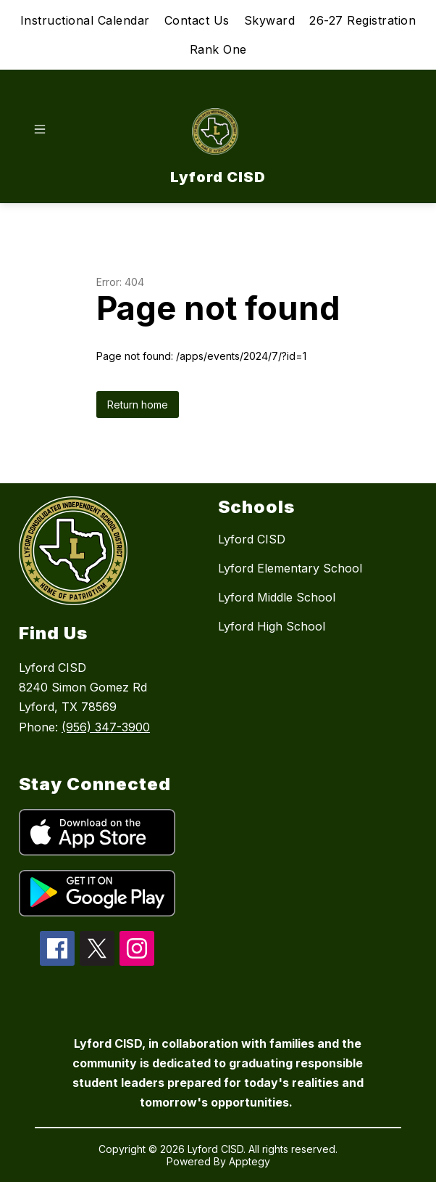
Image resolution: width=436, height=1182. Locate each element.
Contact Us (197, 20)
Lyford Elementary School (290, 568)
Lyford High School (271, 626)
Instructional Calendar (85, 20)
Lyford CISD (251, 539)
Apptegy (249, 1161)
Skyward (269, 20)
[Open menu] (40, 129)
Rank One (218, 49)
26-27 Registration (362, 20)
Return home (137, 404)
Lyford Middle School (276, 597)
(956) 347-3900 (106, 727)
